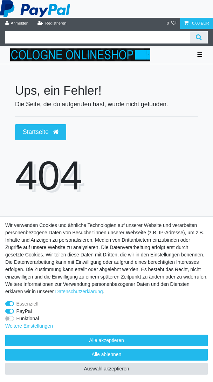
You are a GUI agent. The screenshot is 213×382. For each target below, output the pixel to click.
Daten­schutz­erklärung (79, 291)
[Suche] (199, 37)
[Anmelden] (17, 23)
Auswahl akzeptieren (106, 368)
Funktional (27, 318)
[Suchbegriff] (97, 37)
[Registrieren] (51, 23)
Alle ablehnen (107, 354)
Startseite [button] (41, 131)
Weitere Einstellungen (29, 326)
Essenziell (27, 304)
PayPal (24, 311)
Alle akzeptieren (106, 340)
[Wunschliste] (171, 23)
